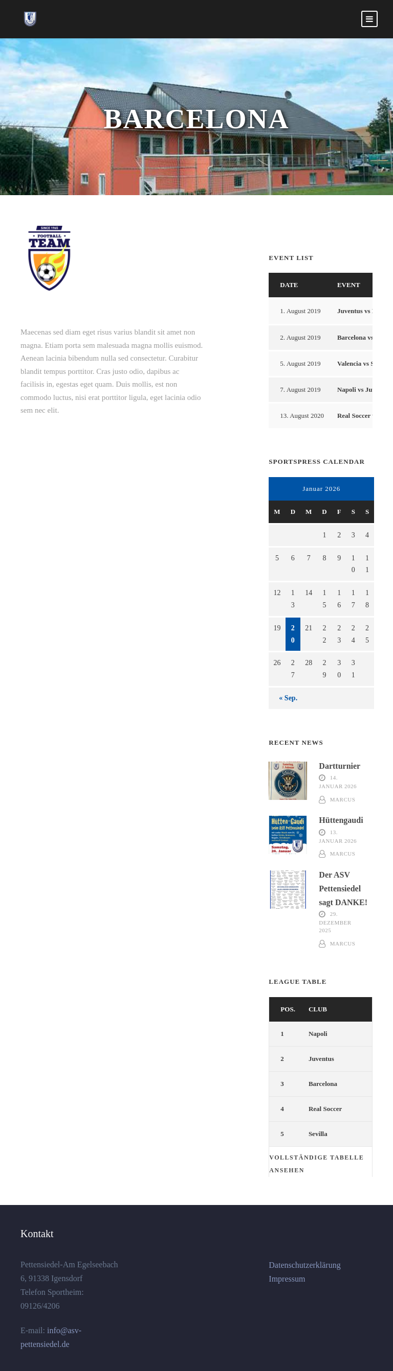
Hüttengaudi (341, 820)
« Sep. (288, 698)
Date (289, 285)
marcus (342, 799)
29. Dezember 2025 (335, 922)
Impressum (287, 1278)
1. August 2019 (300, 311)
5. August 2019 (300, 363)
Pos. (287, 1009)
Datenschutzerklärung (304, 1265)
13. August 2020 (302, 415)
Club (318, 1009)
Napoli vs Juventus (364, 389)
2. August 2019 (300, 337)
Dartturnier (339, 766)
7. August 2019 (300, 389)
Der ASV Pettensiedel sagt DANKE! (343, 888)
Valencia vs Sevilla (363, 363)
